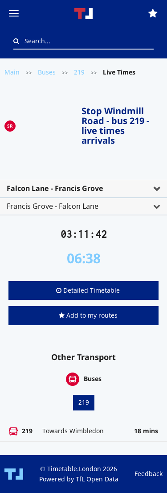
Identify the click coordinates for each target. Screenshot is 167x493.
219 (79, 72)
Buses (47, 72)
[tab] (83, 188)
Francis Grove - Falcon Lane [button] (52, 206)
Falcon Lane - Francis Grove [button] (55, 188)
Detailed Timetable (88, 290)
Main (12, 72)
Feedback (148, 473)
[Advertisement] (48, 124)
